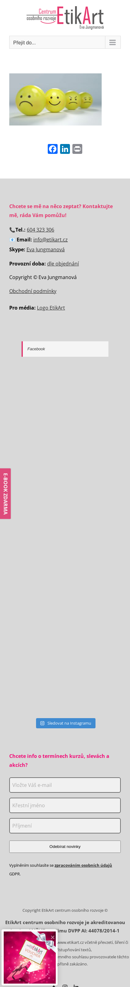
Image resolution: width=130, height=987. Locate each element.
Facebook (36, 349)
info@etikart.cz (50, 239)
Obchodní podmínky (32, 291)
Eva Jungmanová (45, 249)
